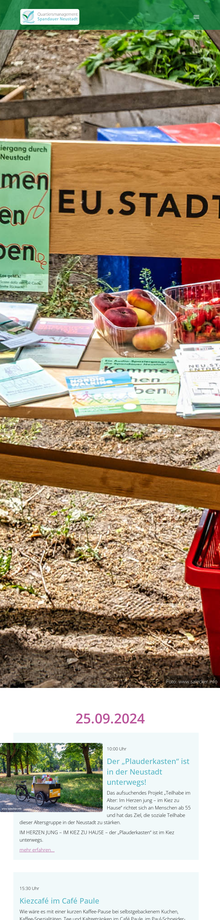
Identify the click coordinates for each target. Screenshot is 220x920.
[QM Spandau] (49, 17)
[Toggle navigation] (196, 17)
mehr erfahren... (37, 849)
